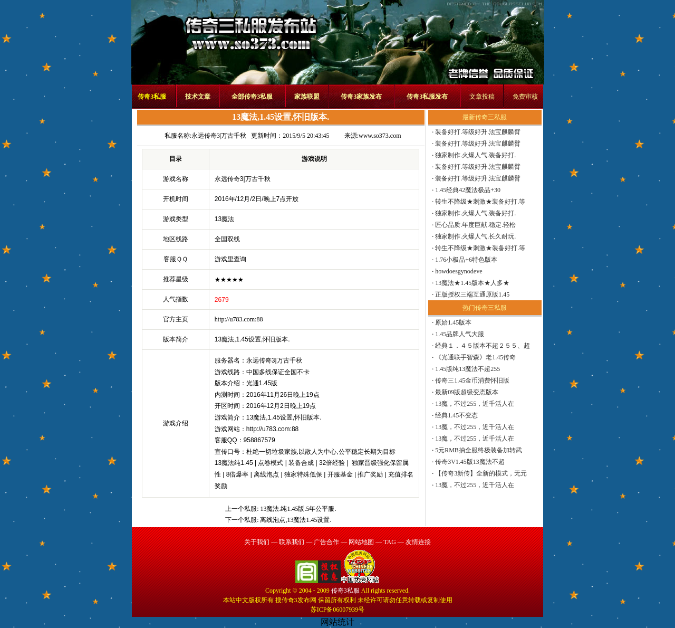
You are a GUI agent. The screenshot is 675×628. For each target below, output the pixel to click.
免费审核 (525, 96)
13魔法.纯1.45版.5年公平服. (298, 508)
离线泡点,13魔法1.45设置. (295, 520)
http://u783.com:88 (239, 319)
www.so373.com (380, 135)
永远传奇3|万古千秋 (218, 135)
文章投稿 (482, 96)
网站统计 (337, 621)
